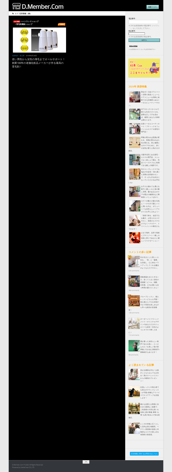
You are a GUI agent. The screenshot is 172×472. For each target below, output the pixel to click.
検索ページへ (152, 7)
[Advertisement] (67, 93)
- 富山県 (21, 56)
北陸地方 (15, 56)
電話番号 (132, 19)
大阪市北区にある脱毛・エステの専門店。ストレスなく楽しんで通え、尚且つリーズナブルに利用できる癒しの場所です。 (150, 160)
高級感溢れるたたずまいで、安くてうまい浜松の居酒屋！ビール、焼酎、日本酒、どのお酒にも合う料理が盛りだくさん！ (149, 282)
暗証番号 (132, 31)
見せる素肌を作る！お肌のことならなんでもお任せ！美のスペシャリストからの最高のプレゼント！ (149, 375)
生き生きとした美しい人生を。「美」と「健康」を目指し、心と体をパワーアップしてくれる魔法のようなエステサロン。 (149, 262)
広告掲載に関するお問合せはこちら (144, 454)
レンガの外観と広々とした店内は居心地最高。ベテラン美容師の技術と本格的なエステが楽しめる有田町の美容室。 (149, 429)
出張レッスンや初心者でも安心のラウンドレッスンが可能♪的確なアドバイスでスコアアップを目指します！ (150, 392)
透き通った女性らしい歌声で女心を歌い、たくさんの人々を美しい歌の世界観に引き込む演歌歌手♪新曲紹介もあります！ (150, 346)
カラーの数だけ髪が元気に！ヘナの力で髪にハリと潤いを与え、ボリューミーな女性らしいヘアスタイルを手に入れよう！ (150, 206)
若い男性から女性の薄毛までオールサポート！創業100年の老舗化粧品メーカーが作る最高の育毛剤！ (38, 63)
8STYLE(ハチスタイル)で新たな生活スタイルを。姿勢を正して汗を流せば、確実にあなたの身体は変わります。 (150, 114)
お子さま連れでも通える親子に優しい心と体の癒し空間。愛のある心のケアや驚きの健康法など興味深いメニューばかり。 (150, 191)
